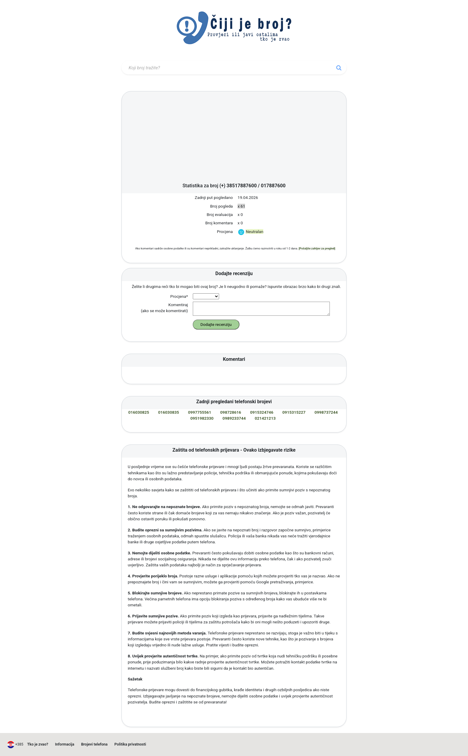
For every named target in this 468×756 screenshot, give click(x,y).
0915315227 (294, 412)
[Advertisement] (234, 138)
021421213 (265, 418)
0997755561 (199, 412)
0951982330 (202, 418)
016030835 (168, 412)
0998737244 (326, 412)
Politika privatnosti (130, 744)
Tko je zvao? (37, 744)
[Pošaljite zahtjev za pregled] (317, 248)
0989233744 (234, 418)
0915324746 (261, 412)
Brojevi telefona (94, 744)
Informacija (64, 744)
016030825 (138, 412)
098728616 (230, 412)
